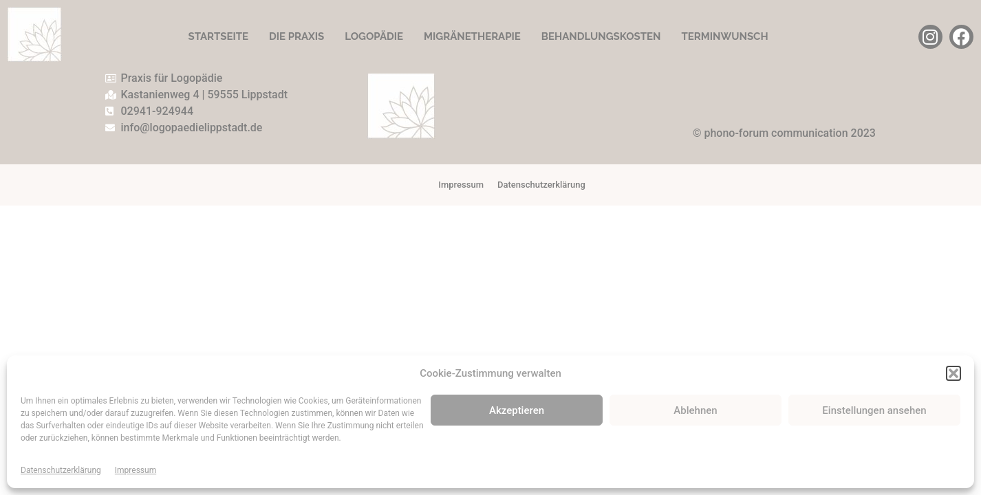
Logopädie (374, 36)
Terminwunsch (724, 36)
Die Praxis (296, 36)
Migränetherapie (472, 36)
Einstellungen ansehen (874, 410)
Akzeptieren (516, 410)
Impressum (135, 470)
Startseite (218, 36)
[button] (953, 373)
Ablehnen (695, 410)
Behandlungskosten (601, 36)
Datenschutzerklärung (61, 470)
